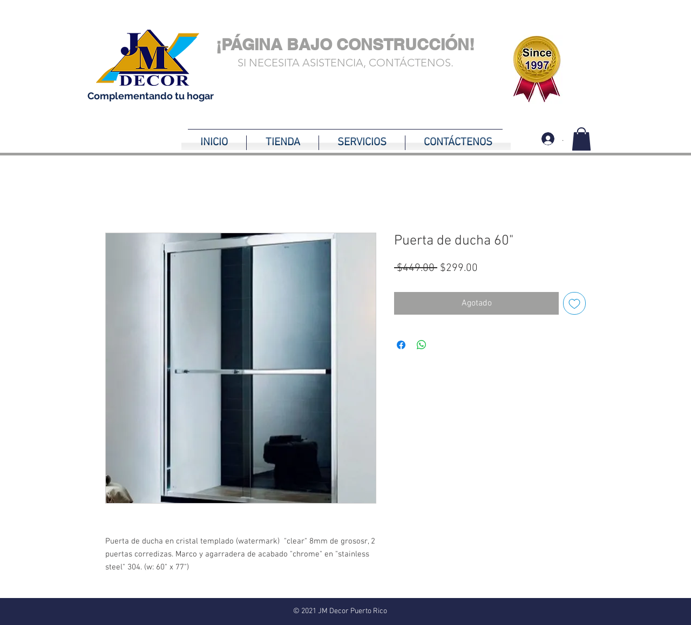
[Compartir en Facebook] (401, 344)
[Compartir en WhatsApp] (421, 344)
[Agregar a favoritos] (574, 303)
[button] (581, 139)
